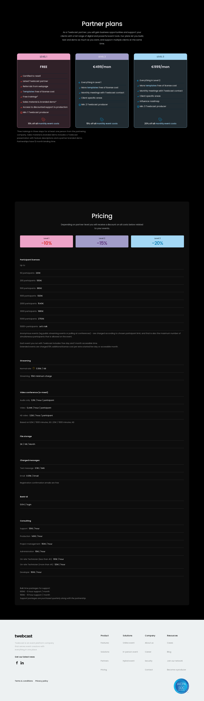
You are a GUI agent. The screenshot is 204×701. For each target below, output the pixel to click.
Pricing (104, 669)
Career (148, 652)
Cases (170, 643)
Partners (105, 661)
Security (148, 661)
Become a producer (176, 669)
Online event (129, 643)
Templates (28, 91)
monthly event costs (48, 123)
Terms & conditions (24, 681)
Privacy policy (41, 681)
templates (92, 87)
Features (105, 643)
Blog (169, 652)
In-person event (130, 652)
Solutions (105, 652)
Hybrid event (129, 661)
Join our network (175, 661)
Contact (149, 669)
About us (149, 643)
